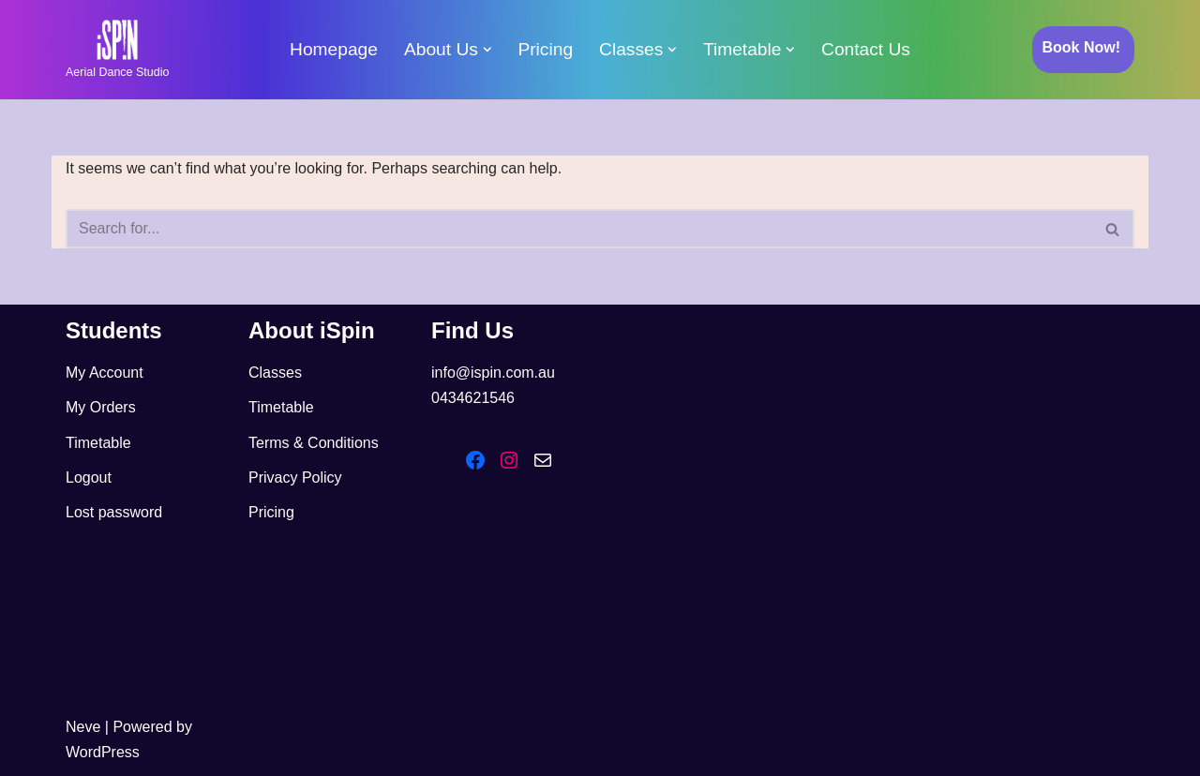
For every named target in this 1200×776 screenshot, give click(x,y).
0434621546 (473, 398)
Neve (83, 727)
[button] (487, 49)
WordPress (103, 752)
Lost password (114, 512)
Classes (275, 373)
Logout (89, 477)
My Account (104, 373)
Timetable (98, 443)
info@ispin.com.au (493, 373)
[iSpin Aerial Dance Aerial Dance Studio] (117, 49)
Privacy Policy (295, 477)
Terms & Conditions (313, 443)
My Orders (101, 407)
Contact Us (865, 49)
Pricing (545, 49)
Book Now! (1081, 47)
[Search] (579, 228)
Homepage (334, 49)
